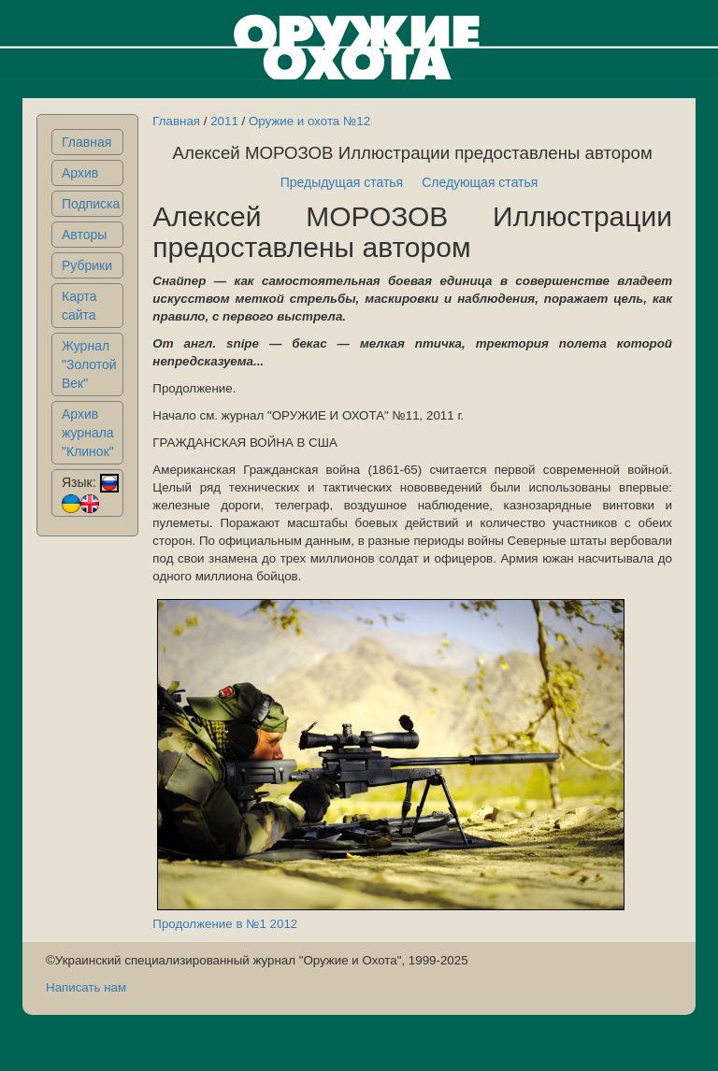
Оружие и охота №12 (309, 121)
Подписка (91, 203)
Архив (80, 172)
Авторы (84, 234)
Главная (86, 142)
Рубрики (87, 265)
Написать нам (86, 987)
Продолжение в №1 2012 (224, 924)
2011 (224, 121)
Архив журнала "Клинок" (88, 433)
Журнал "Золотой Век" (89, 364)
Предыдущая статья (342, 182)
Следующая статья (480, 182)
